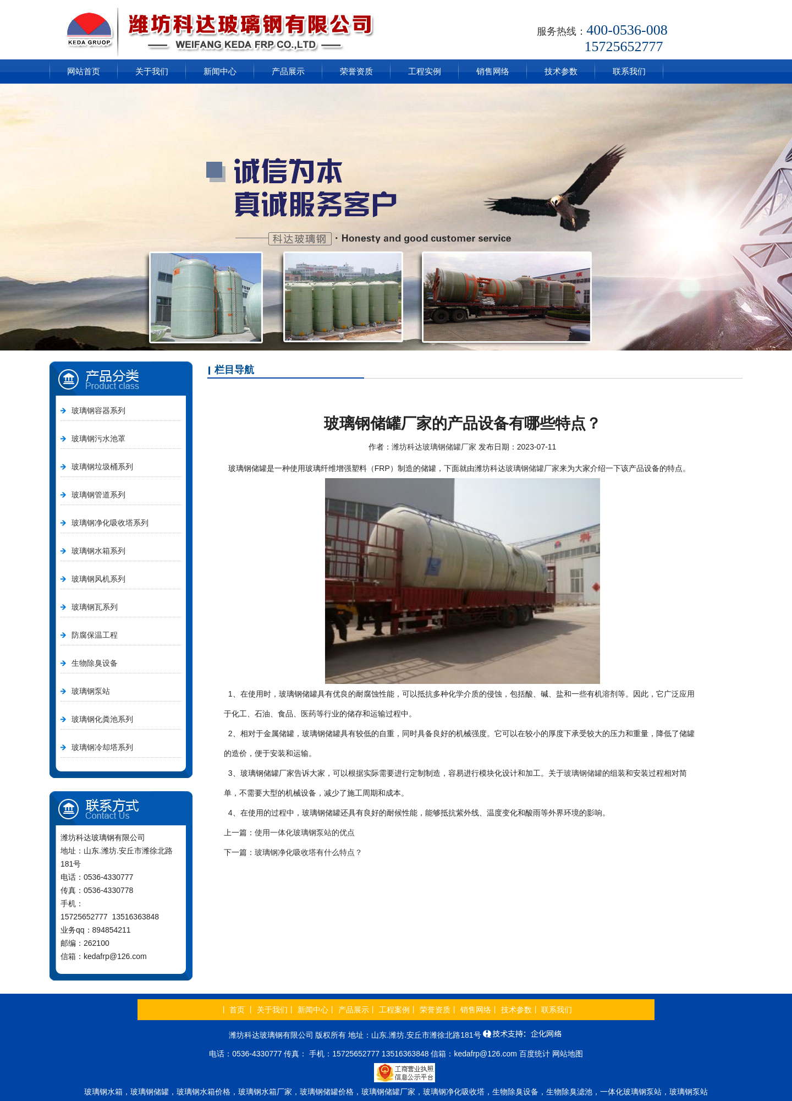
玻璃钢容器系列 (98, 410)
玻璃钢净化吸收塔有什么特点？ (308, 852)
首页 (237, 1009)
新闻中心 (220, 71)
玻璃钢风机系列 (98, 578)
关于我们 (151, 71)
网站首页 (83, 71)
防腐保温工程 (95, 635)
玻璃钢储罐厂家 (532, 468)
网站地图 (567, 1053)
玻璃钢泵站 (91, 691)
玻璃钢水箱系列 (98, 550)
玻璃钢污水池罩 (98, 438)
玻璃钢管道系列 (98, 494)
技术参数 (561, 71)
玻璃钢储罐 (583, 773)
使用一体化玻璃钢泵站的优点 (305, 832)
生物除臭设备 (95, 663)
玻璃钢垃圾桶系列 (102, 466)
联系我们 (629, 71)
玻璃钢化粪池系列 (102, 719)
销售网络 (492, 71)
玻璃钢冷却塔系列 (102, 747)
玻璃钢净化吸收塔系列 (110, 522)
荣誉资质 (356, 71)
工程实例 (424, 71)
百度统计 (534, 1053)
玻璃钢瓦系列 (95, 606)
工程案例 (394, 1009)
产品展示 (288, 71)
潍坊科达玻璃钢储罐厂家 (434, 446)
